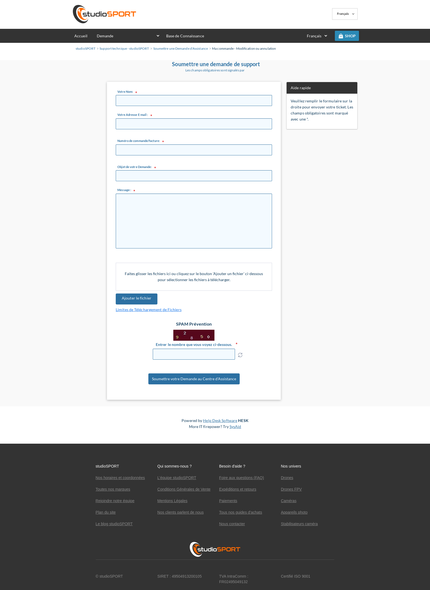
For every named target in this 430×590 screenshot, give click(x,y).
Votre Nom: (125, 91)
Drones (287, 478)
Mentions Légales (172, 501)
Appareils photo (294, 512)
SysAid (235, 431)
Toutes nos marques (113, 489)
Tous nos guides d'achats (240, 512)
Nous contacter (232, 524)
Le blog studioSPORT (114, 524)
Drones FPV (291, 489)
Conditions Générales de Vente (184, 489)
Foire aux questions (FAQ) (241, 478)
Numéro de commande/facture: (138, 140)
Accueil (80, 35)
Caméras (288, 501)
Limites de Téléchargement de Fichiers (149, 309)
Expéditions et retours (237, 489)
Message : (124, 190)
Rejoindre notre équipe (115, 501)
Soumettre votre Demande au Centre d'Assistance (194, 381)
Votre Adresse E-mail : (132, 114)
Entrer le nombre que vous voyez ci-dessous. (194, 344)
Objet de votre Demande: (134, 167)
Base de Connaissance (185, 35)
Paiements (228, 501)
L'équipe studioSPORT (176, 478)
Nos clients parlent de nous (180, 512)
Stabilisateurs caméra (299, 524)
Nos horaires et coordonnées (120, 478)
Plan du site (106, 512)
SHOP (347, 36)
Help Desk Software (220, 425)
